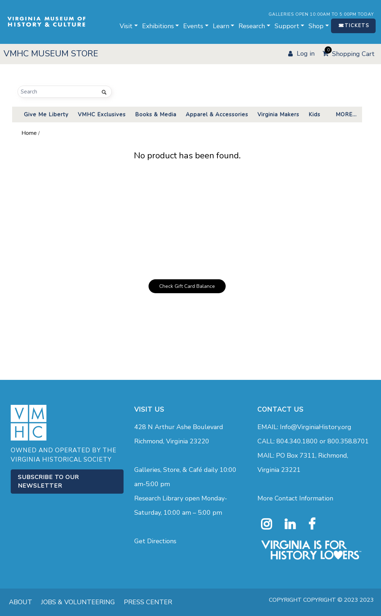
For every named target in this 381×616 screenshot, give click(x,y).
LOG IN (306, 53)
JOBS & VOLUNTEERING (78, 602)
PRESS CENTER (148, 602)
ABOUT (20, 602)
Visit (126, 26)
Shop (316, 26)
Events (193, 26)
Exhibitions (158, 26)
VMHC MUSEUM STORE (51, 53)
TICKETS (357, 25)
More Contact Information (295, 498)
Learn (221, 26)
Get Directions (155, 541)
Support (287, 26)
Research (252, 26)
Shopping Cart (350, 52)
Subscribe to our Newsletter (48, 481)
